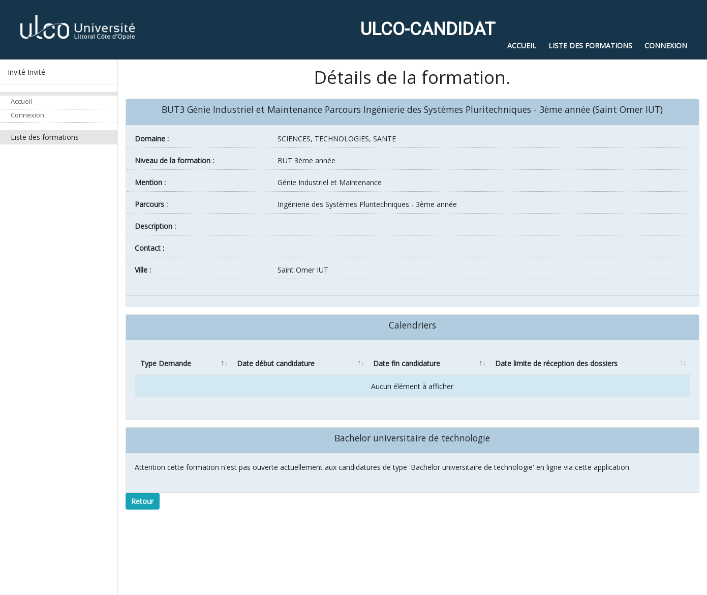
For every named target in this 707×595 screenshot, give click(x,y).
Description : (155, 226)
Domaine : (152, 138)
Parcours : (151, 204)
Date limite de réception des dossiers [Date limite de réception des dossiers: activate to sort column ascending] (556, 363)
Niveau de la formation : (174, 160)
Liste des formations (45, 137)
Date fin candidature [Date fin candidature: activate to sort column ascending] (406, 363)
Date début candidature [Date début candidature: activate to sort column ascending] (276, 363)
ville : (143, 270)
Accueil (21, 101)
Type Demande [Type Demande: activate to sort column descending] (165, 363)
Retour (142, 501)
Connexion (27, 115)
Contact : (149, 248)
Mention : (150, 182)
